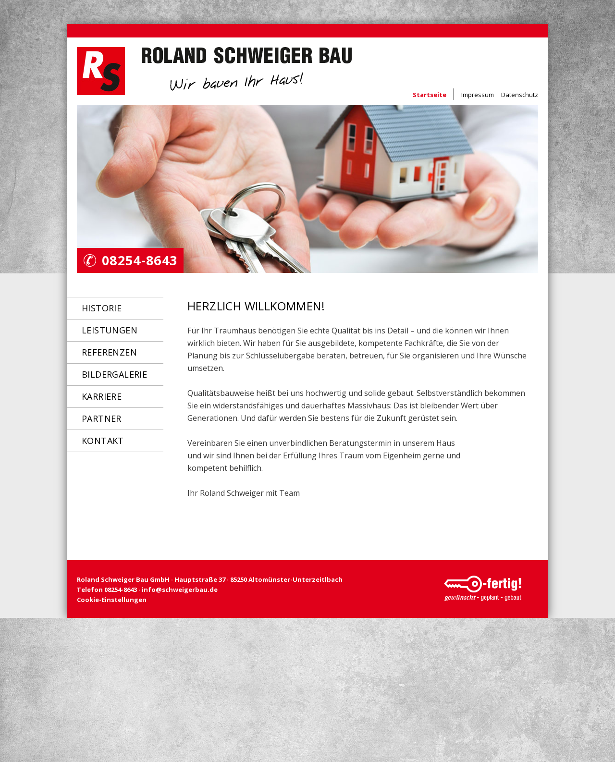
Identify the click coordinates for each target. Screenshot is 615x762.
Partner (102, 418)
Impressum (477, 94)
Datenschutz (519, 94)
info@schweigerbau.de (180, 589)
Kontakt (103, 440)
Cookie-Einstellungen (112, 599)
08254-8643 (140, 260)
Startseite (429, 94)
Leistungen (109, 330)
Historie (102, 308)
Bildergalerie (114, 374)
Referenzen (109, 352)
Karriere (102, 396)
